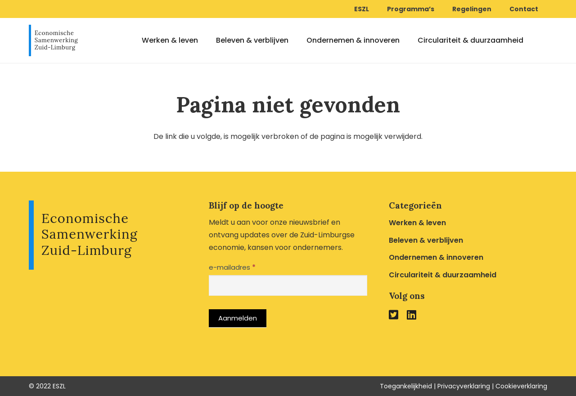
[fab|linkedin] (411, 314)
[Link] (53, 40)
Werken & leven (417, 223)
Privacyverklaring (463, 386)
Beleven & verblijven (426, 240)
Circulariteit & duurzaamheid (442, 275)
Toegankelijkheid (406, 386)
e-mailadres (232, 267)
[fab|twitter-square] (393, 314)
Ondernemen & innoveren (436, 257)
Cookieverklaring (521, 386)
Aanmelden (237, 318)
